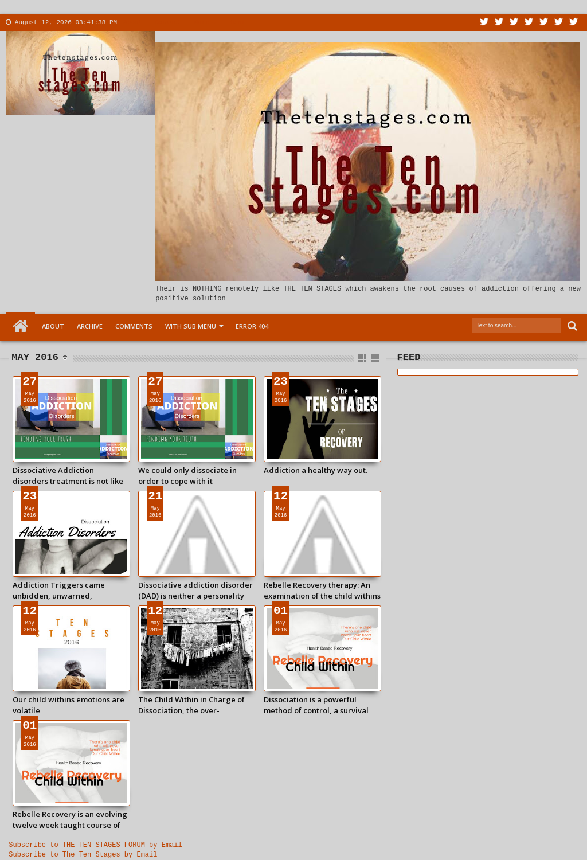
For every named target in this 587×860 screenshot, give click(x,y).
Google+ (514, 22)
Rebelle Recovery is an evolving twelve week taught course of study (70, 819)
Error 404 (252, 326)
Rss (529, 22)
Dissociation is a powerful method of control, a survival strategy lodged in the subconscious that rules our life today (320, 704)
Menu (236, 22)
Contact (168, 22)
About (132, 22)
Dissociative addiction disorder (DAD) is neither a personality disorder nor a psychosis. (195, 590)
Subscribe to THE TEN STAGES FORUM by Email (95, 845)
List (376, 358)
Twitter (484, 22)
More (201, 22)
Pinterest (573, 22)
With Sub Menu (190, 326)
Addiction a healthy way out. (315, 470)
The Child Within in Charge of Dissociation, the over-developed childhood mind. (191, 704)
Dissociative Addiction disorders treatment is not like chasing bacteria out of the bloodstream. (68, 475)
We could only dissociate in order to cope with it (187, 475)
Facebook (499, 22)
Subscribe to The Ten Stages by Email (83, 855)
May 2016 (34, 357)
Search (571, 326)
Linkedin (544, 22)
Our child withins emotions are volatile (68, 704)
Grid (363, 358)
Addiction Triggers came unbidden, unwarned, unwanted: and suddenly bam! (68, 590)
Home (20, 326)
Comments (133, 326)
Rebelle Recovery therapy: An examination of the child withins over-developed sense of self (322, 590)
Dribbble (558, 22)
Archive (90, 326)
